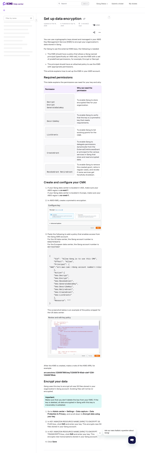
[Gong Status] (101, 4)
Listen (97, 25)
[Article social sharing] (94, 32)
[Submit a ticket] (117, 4)
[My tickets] (133, 4)
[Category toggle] (36, 20)
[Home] (4, 10)
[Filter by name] (19, 18)
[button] (73, 3)
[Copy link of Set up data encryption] (84, 19)
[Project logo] (13, 3)
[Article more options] (100, 32)
